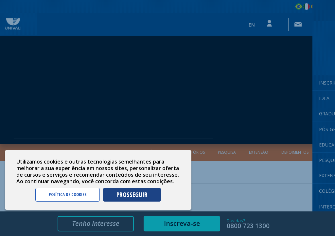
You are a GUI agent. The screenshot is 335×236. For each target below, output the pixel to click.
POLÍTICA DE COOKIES (67, 194)
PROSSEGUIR (132, 194)
